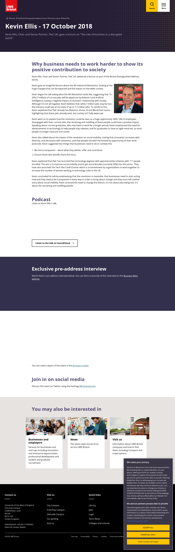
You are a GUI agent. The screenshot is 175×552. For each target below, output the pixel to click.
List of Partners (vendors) (138, 521)
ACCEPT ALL (148, 527)
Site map (74, 536)
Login (91, 514)
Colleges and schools (99, 523)
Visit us (50, 523)
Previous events (54, 18)
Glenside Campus (55, 514)
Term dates (94, 518)
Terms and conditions (118, 536)
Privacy (95, 536)
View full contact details (15, 527)
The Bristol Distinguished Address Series (32, 18)
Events (12, 18)
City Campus (53, 505)
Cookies (104, 536)
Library (92, 505)
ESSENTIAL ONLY (148, 534)
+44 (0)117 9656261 (25, 524)
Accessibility (85, 536)
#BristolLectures (87, 386)
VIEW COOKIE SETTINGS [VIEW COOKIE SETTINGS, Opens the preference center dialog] (148, 542)
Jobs (91, 509)
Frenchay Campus (56, 509)
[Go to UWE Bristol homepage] (7, 18)
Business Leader (81, 365)
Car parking (52, 518)
